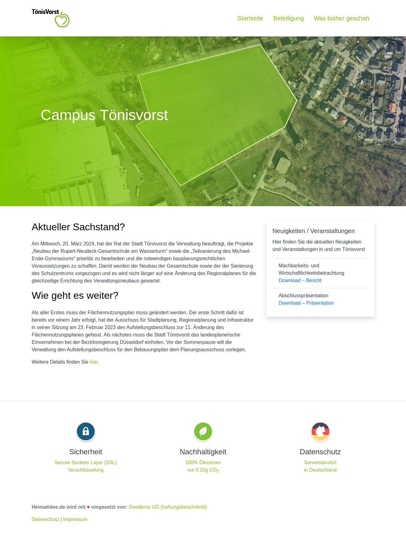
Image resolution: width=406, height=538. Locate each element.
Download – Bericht (300, 280)
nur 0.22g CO (203, 470)
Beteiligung (288, 18)
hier (94, 362)
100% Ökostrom (203, 462)
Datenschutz (45, 519)
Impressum (75, 519)
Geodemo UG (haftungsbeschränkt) (168, 507)
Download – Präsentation (306, 303)
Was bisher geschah (341, 18)
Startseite (250, 18)
